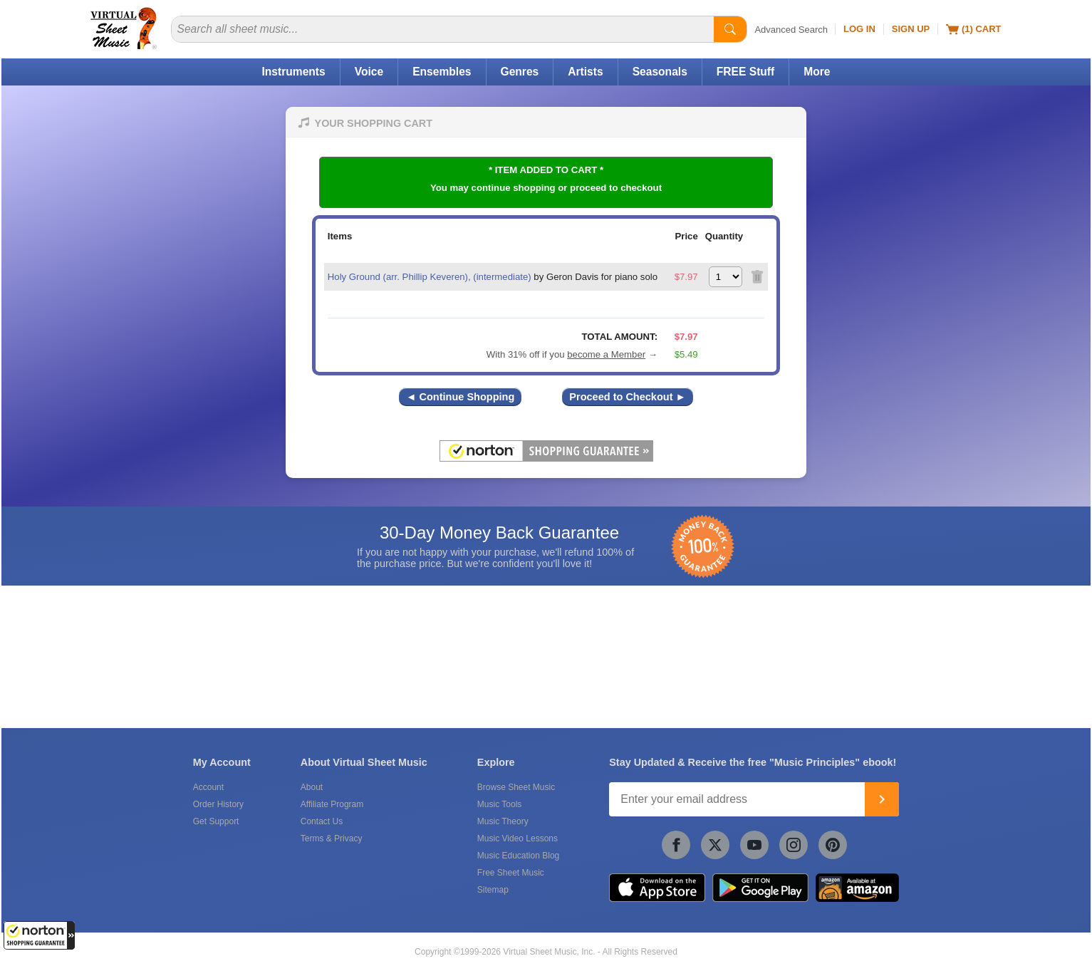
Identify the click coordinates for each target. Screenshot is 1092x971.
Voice (369, 72)
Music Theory (503, 821)
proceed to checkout (616, 187)
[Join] (882, 799)
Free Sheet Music (510, 873)
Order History (218, 804)
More (817, 72)
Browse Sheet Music (516, 787)
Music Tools (499, 804)
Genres (520, 72)
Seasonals (660, 72)
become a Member (606, 354)
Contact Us (322, 821)
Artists (585, 72)
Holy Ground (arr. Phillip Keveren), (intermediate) (429, 276)
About (312, 787)
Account (208, 787)
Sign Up (911, 29)
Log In (859, 29)
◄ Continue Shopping (460, 397)
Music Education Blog (518, 856)
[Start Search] (730, 29)
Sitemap (493, 890)
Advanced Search (791, 29)
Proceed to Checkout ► (627, 397)
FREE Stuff (745, 72)
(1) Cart (973, 29)
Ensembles (441, 72)
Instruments (293, 72)
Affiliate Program (332, 804)
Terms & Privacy (332, 838)
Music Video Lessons (517, 838)
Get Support (216, 821)
